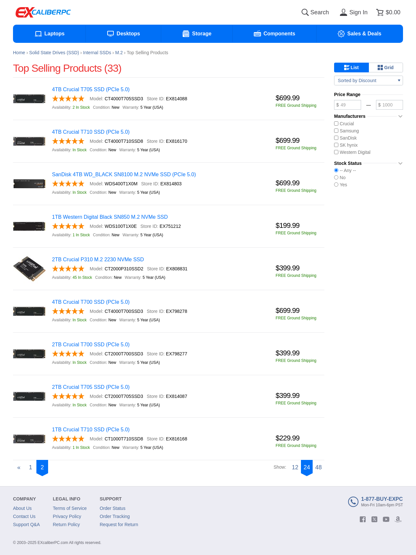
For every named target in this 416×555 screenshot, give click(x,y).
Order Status (112, 508)
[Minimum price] (347, 105)
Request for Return (119, 524)
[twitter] (374, 519)
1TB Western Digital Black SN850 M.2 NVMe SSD (110, 217)
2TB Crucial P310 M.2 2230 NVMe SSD (98, 259)
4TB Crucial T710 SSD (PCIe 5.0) (91, 132)
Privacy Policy (67, 516)
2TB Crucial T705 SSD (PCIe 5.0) (91, 387)
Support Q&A (26, 524)
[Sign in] (353, 12)
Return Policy (66, 524)
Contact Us (24, 516)
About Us (22, 508)
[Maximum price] (389, 105)
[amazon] (398, 519)
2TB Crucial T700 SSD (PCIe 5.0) (91, 344)
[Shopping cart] (387, 12)
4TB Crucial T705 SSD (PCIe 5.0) (91, 89)
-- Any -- (345, 170)
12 (295, 467)
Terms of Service (70, 508)
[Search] (305, 12)
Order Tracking (115, 516)
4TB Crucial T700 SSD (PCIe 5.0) (91, 302)
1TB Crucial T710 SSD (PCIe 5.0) (91, 429)
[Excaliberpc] (43, 12)
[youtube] (386, 519)
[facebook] (363, 519)
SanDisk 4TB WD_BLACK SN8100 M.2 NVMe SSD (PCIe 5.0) (124, 174)
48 (318, 467)
